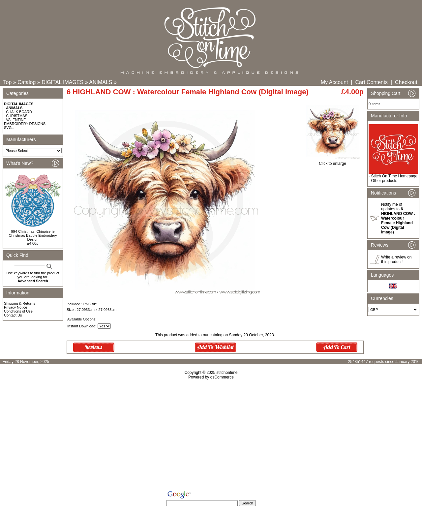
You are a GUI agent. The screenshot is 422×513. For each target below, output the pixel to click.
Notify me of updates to (398, 218)
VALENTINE (16, 120)
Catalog (26, 82)
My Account (334, 82)
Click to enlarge (332, 162)
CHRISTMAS (16, 116)
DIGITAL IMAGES (62, 82)
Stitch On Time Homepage (394, 176)
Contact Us (13, 315)
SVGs (9, 128)
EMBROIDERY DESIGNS (24, 124)
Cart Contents (371, 82)
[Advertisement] (211, 436)
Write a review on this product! (396, 259)
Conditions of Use (18, 311)
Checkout (406, 82)
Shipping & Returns (19, 303)
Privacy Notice (15, 307)
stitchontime (226, 372)
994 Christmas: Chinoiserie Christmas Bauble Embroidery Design (33, 235)
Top (7, 82)
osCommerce (222, 377)
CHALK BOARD (19, 112)
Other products (384, 180)
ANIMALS (100, 82)
